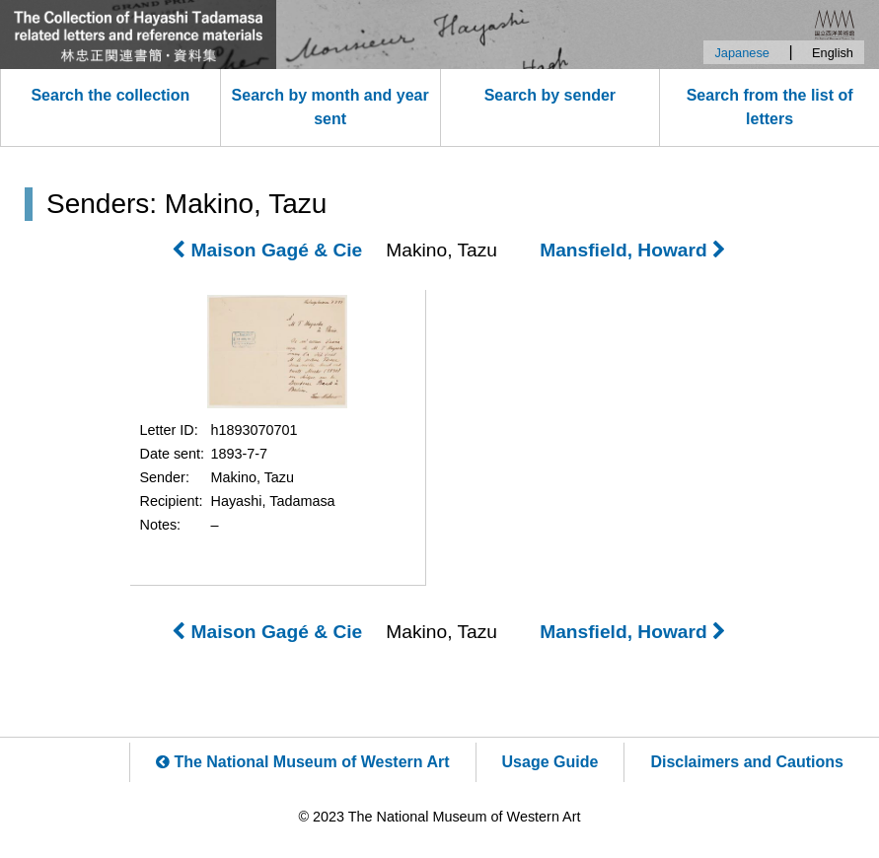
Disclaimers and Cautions (746, 761)
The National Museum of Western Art (303, 761)
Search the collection (110, 95)
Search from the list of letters (770, 107)
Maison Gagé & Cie (267, 250)
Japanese (741, 52)
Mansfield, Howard (633, 250)
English (832, 52)
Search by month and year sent (330, 107)
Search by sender (550, 95)
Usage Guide (550, 761)
